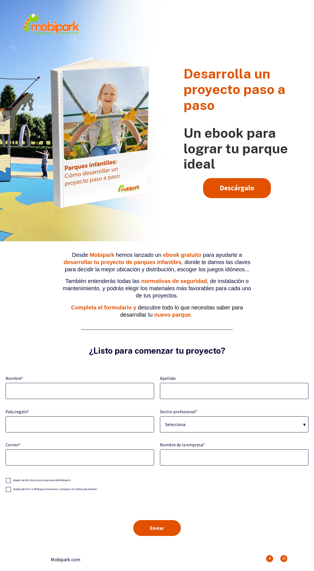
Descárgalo (237, 187)
